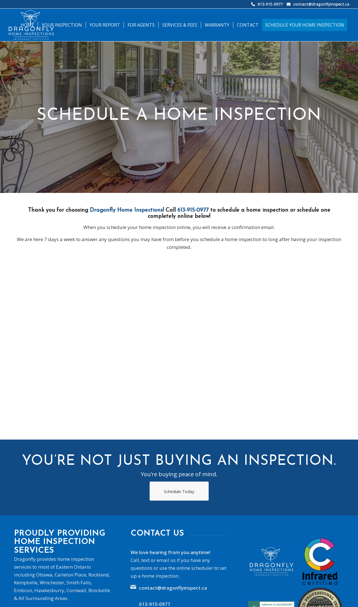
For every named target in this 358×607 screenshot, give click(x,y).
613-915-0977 (270, 4)
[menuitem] (27, 25)
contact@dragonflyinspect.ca (321, 4)
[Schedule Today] (179, 491)
